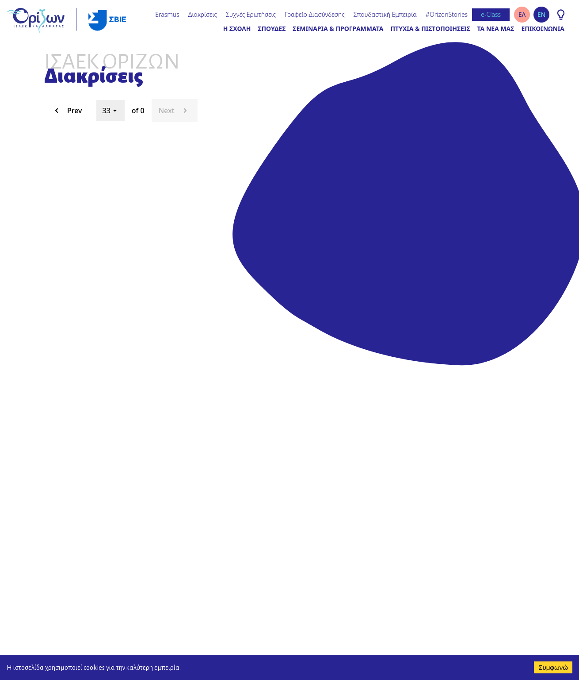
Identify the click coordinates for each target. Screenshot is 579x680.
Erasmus (167, 14)
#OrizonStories (447, 14)
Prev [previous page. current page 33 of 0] (66, 110)
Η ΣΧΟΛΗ (237, 28)
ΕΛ (522, 14)
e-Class (491, 14)
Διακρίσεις (202, 14)
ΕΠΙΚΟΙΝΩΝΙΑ (542, 28)
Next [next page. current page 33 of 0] (174, 110)
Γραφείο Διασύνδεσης (315, 14)
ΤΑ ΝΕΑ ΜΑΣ (495, 28)
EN (541, 14)
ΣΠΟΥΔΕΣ (272, 28)
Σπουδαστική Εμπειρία (385, 14)
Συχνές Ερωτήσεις (251, 14)
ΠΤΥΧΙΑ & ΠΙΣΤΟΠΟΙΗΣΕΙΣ (430, 28)
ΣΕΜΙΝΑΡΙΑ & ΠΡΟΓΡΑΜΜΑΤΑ (338, 28)
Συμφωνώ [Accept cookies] (553, 667)
